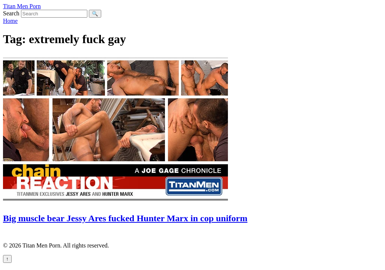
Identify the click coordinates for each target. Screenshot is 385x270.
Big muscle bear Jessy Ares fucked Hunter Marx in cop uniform (125, 218)
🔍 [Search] (95, 13)
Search (11, 13)
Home (10, 21)
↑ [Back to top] (7, 259)
